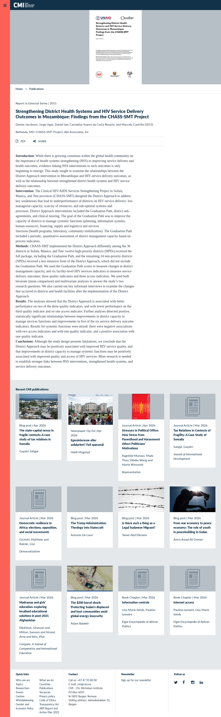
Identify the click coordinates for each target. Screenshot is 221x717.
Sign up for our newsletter (136, 680)
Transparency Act (49, 704)
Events (19, 692)
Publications (36, 89)
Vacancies (45, 692)
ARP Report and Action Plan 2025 (49, 710)
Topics (19, 684)
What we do (46, 680)
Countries (44, 684)
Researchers (23, 688)
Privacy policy (47, 696)
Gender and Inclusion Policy (24, 706)
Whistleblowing (24, 700)
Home (19, 89)
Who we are (23, 680)
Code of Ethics (47, 700)
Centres (20, 696)
